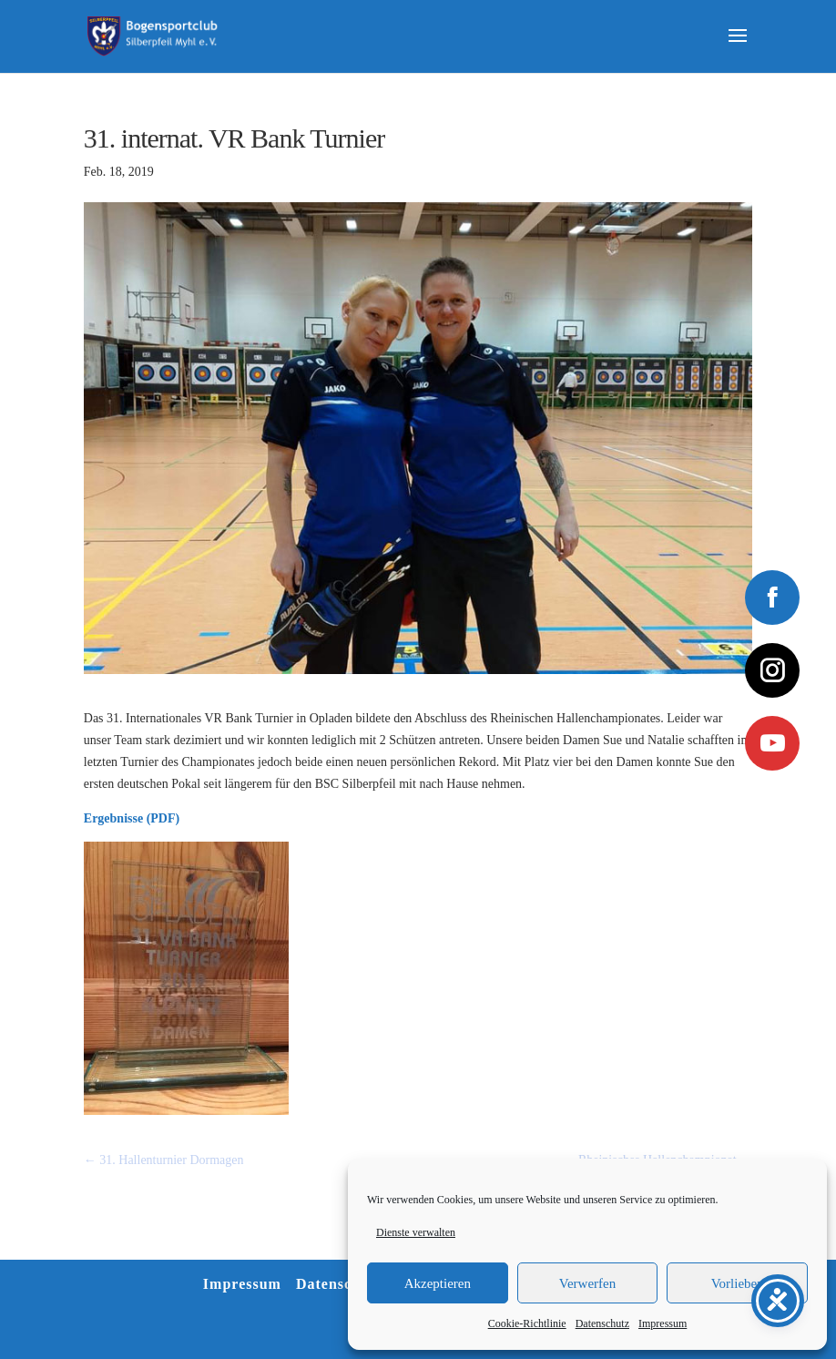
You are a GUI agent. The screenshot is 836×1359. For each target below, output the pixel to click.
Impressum (662, 1323)
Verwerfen (587, 1283)
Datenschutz (602, 1323)
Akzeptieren (437, 1283)
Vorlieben (737, 1283)
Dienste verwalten (415, 1232)
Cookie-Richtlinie (527, 1323)
